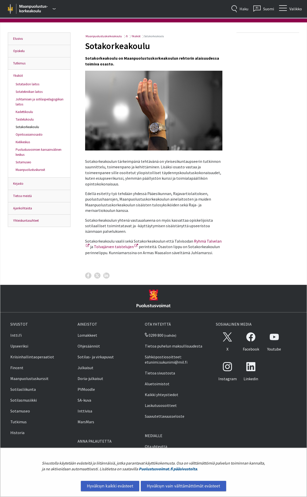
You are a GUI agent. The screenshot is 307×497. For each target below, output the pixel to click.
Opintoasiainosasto (29, 134)
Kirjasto (18, 183)
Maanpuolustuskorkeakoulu (103, 36)
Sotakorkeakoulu (27, 127)
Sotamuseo (23, 162)
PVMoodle (86, 389)
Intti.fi (16, 335)
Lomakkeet (87, 335)
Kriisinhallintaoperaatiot (32, 356)
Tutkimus (19, 63)
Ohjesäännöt (89, 346)
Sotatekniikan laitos (29, 92)
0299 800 (154, 335)
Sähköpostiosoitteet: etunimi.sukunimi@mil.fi (166, 359)
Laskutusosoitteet (161, 405)
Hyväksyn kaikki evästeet (110, 485)
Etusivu (18, 38)
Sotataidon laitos (27, 84)
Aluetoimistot (157, 383)
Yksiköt (18, 75)
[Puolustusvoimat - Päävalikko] (37, 9)
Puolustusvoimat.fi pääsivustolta (168, 468)
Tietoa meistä (22, 196)
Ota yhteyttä (156, 446)
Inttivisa (85, 410)
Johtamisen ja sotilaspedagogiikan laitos (39, 101)
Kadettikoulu (24, 112)
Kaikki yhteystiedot (161, 394)
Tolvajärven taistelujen (116, 246)
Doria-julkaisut (90, 378)
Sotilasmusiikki (23, 400)
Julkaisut (85, 367)
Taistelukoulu (25, 119)
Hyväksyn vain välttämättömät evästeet (183, 485)
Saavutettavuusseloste (164, 416)
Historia (17, 432)
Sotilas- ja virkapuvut (96, 356)
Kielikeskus (23, 142)
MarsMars (86, 421)
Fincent (16, 367)
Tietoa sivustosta (160, 372)
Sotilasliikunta (23, 389)
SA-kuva (84, 400)
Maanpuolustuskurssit (30, 170)
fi (127, 36)
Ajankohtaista (22, 208)
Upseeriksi (19, 346)
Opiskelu (19, 51)
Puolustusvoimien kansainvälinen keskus (38, 152)
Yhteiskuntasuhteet (26, 220)
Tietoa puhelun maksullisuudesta (173, 346)
